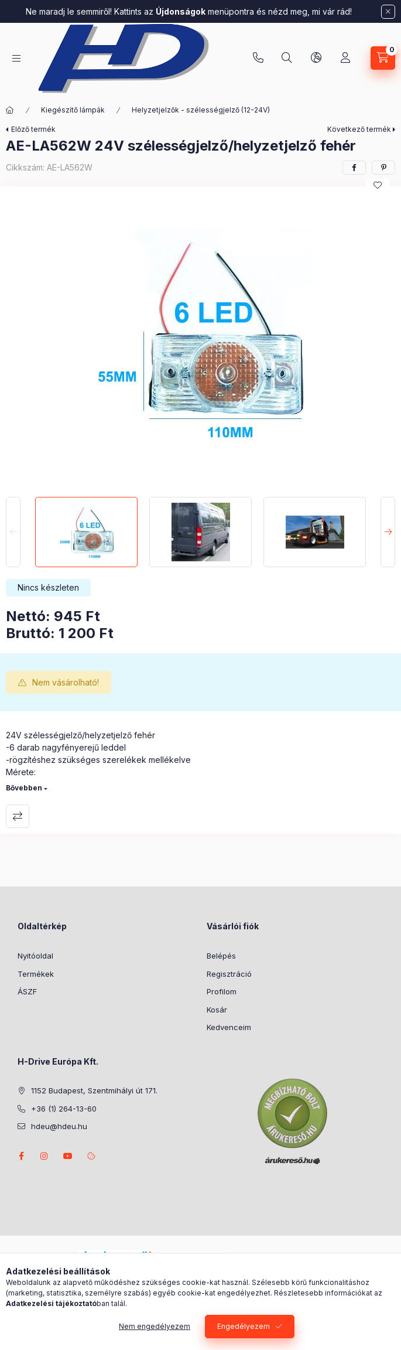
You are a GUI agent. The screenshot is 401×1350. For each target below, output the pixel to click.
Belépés (221, 955)
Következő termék (359, 129)
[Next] (388, 532)
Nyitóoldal (35, 955)
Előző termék (33, 129)
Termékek (36, 974)
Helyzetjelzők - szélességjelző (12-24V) (201, 109)
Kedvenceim (229, 1027)
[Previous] (13, 532)
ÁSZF (27, 991)
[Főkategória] (10, 110)
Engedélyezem (243, 1326)
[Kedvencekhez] (377, 185)
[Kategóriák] (16, 58)
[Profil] (345, 58)
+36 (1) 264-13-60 (258, 58)
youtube (68, 1156)
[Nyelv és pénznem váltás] (316, 58)
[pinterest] (383, 168)
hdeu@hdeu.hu (59, 1126)
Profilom (222, 991)
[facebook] (354, 168)
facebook (21, 1156)
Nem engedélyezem (154, 1326)
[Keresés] (287, 58)
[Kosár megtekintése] (383, 58)
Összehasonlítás (17, 816)
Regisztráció (229, 974)
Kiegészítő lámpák (73, 109)
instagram (44, 1156)
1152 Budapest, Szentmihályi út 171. (94, 1090)
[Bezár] (388, 12)
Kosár (217, 1009)
